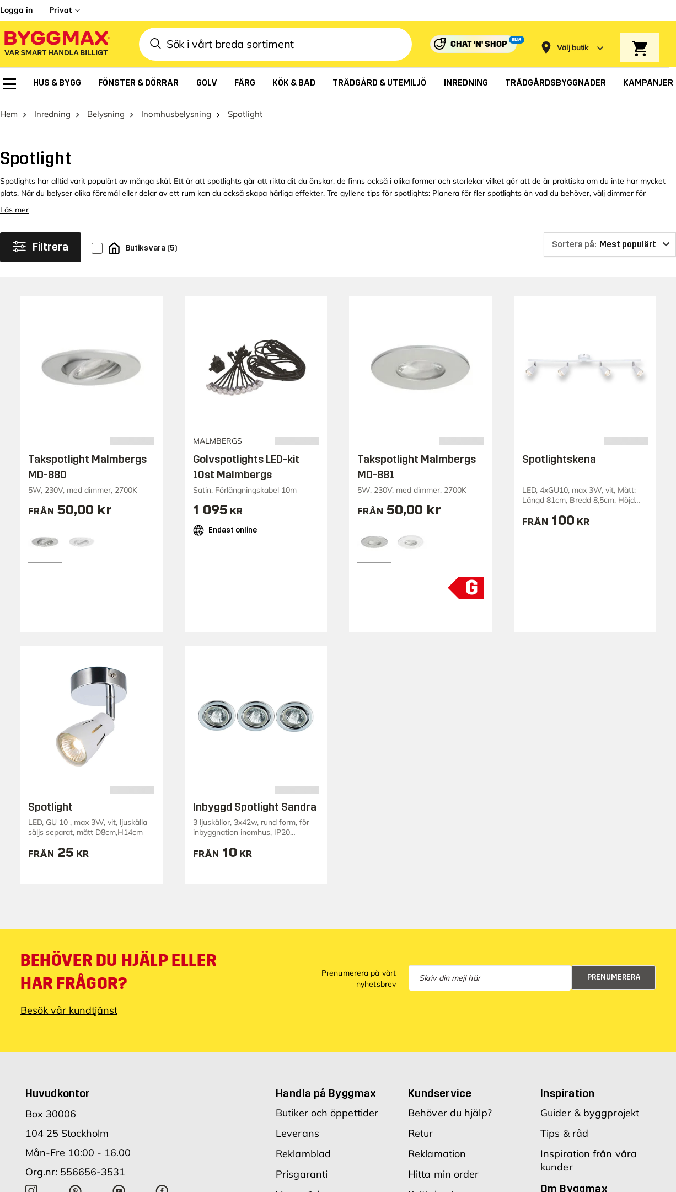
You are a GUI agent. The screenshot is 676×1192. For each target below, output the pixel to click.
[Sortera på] (610, 244)
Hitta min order (443, 1174)
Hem (9, 114)
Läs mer (14, 210)
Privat (60, 10)
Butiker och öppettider (327, 1112)
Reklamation (437, 1153)
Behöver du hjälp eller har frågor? (118, 971)
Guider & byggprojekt (589, 1112)
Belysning (106, 114)
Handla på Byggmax (326, 1093)
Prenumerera (614, 977)
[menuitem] (9, 83)
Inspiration (567, 1093)
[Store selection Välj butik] (572, 47)
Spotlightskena (559, 459)
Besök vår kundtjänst (68, 1010)
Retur (420, 1133)
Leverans (297, 1133)
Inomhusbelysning (176, 114)
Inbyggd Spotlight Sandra (254, 806)
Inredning (52, 114)
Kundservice (439, 1093)
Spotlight (50, 806)
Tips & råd (564, 1133)
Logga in (16, 10)
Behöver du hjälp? (450, 1112)
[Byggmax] (56, 44)
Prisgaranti (302, 1174)
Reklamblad (303, 1153)
